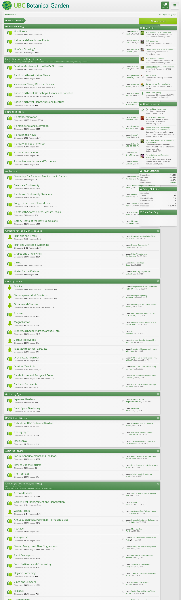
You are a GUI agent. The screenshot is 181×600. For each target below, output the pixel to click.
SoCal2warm (107, 238)
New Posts (148, 28)
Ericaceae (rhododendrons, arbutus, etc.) (37, 331)
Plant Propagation (90, 529)
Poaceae (19, 518)
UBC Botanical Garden (16, 418)
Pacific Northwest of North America (23, 59)
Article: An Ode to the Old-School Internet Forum (126, 456)
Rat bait (88, 499)
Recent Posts (10, 14)
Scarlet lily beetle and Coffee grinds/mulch (100, 513)
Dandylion (106, 78)
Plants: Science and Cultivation (31, 126)
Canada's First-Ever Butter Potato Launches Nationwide (129, 135)
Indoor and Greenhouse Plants (31, 40)
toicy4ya (106, 369)
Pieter (105, 69)
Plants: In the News (25, 134)
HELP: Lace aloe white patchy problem (122, 384)
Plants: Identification (25, 117)
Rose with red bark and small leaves (98, 524)
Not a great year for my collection (158, 84)
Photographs (21, 432)
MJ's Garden (107, 315)
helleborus (112, 408)
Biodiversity (11, 171)
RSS (100, 33)
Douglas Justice (109, 434)
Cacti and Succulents (25, 384)
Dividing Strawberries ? (117, 245)
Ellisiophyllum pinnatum (28, 568)
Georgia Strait (44, 510)
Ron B (34, 524)
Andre (106, 524)
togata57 (106, 205)
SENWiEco (107, 223)
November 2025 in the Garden (119, 423)
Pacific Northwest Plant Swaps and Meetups (39, 102)
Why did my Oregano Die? (118, 272)
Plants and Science (14, 111)
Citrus (17, 262)
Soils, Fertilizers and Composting (32, 540)
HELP (110, 331)
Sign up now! (158, 21)
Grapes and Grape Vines (28, 253)
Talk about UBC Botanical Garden (33, 423)
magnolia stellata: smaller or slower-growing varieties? (128, 322)
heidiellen (107, 557)
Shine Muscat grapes (116, 254)
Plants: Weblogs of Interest (29, 143)
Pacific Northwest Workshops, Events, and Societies (43, 93)
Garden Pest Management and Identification (104, 493)
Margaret (42, 546)
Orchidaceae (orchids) (26, 357)
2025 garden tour (152, 41)
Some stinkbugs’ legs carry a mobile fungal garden (127, 203)
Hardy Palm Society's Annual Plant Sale (123, 93)
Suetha (173, 182)
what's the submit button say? (119, 474)
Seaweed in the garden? (28, 546)
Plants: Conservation (26, 152)
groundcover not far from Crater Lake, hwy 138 (125, 75)
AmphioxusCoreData (110, 402)
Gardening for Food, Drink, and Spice (23, 230)
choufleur (106, 387)
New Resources (151, 104)
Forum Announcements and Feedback (35, 456)
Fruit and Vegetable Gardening (31, 244)
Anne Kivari (107, 128)
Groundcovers (22, 562)
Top (172, 592)
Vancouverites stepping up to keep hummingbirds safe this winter (132, 177)
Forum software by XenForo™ (24, 595)
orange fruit (112, 194)
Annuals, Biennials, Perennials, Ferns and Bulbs (103, 506)
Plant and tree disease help (156, 109)
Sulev (105, 43)
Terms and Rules (171, 595)
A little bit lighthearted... (117, 574)
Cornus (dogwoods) (25, 339)
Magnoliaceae (22, 322)
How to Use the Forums (27, 465)
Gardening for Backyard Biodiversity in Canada (40, 176)
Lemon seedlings (114, 263)
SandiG (106, 247)
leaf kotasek (107, 576)
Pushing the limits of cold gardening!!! (33, 535)
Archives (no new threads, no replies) (23, 483)
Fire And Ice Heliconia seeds (95, 535)
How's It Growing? (24, 49)
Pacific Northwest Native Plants (32, 75)
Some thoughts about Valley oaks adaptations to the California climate (134, 349)
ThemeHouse (39, 597)
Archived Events (23, 493)
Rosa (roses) (86, 518)
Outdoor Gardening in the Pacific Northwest (39, 66)
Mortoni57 (95, 499)
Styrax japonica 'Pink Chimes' (119, 126)
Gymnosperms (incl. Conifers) (31, 295)
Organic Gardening (90, 540)
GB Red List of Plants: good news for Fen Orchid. (126, 358)
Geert (41, 535)
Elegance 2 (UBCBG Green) (13, 592)
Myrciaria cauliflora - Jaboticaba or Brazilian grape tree (128, 221)
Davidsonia (20, 441)
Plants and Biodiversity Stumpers (33, 194)
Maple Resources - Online (155, 117)
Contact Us (155, 592)
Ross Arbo (107, 104)
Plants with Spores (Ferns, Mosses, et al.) (37, 212)
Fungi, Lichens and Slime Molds (32, 203)
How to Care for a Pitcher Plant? (120, 41)
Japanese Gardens (24, 399)
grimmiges (107, 351)
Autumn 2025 (151, 75)
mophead (106, 342)
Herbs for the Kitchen (26, 271)
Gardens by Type (13, 394)
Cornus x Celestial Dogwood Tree (120, 340)
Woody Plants (22, 504)
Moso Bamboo (24, 524)
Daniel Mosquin (108, 443)
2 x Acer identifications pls (161, 67)
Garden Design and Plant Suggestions (36, 529)
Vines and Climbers (25, 551)
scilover (106, 197)
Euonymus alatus (114, 117)
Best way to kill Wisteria (28, 557)
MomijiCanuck (108, 324)
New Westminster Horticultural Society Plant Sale (126, 102)
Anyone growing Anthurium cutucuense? (123, 313)
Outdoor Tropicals (24, 366)
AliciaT (105, 410)
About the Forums (14, 450)
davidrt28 (106, 298)
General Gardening (14, 26)
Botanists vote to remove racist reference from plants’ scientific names (134, 162)
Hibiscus (84, 551)
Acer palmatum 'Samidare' (155, 58)
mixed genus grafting (116, 296)
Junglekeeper (108, 179)
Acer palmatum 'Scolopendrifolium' (121, 287)
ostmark (42, 557)
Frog (40, 499)
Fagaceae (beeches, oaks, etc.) (31, 348)
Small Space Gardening (27, 408)
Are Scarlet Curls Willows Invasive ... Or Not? (36, 510)
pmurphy (106, 95)
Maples (18, 286)
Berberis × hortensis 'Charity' (119, 432)
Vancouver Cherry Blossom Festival (34, 84)
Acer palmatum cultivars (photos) (158, 37)
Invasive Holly (113, 153)
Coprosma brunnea (92, 568)
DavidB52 (106, 52)
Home (168, 592)
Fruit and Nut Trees (25, 236)
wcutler (105, 34)
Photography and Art (91, 562)
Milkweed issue (114, 32)
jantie (40, 568)
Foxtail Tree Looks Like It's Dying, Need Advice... (126, 367)
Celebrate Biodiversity (26, 185)
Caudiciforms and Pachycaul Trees (33, 375)
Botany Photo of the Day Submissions (36, 221)
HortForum (20, 31)
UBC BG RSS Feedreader (112, 146)
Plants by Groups (13, 281)
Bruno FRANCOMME (109, 568)
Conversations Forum (26, 573)
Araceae (18, 313)
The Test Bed (21, 473)
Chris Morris (107, 155)
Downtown (112, 84)
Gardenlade (108, 513)
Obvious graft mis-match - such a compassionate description (131, 304)
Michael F (106, 119)
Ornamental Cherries (26, 304)
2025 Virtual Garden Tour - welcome (121, 67)
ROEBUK (106, 289)
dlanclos (107, 535)
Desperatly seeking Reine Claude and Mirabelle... (126, 236)
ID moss (111, 212)
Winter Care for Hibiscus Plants (96, 557)
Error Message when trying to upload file (123, 465)
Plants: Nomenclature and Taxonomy (35, 161)
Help (163, 592)
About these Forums (170, 7)
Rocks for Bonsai (114, 399)
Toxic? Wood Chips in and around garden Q (101, 546)
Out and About (113, 49)
